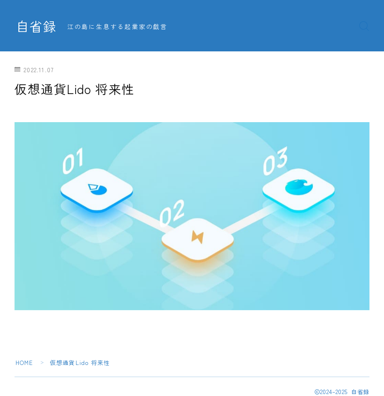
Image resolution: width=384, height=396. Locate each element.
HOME (24, 362)
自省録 (36, 26)
